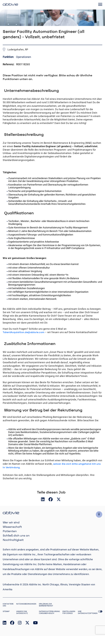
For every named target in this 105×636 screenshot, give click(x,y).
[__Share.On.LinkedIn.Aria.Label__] (43, 500)
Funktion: (9, 57)
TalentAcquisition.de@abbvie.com (23, 332)
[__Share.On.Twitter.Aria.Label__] (59, 500)
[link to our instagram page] (19, 623)
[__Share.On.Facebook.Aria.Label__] (51, 500)
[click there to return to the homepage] (52, 513)
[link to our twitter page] (27, 623)
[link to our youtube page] (35, 623)
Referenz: (8, 64)
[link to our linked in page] (4, 623)
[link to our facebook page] (12, 623)
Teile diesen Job (51, 492)
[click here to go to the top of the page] (99, 514)
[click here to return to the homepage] (10, 5)
